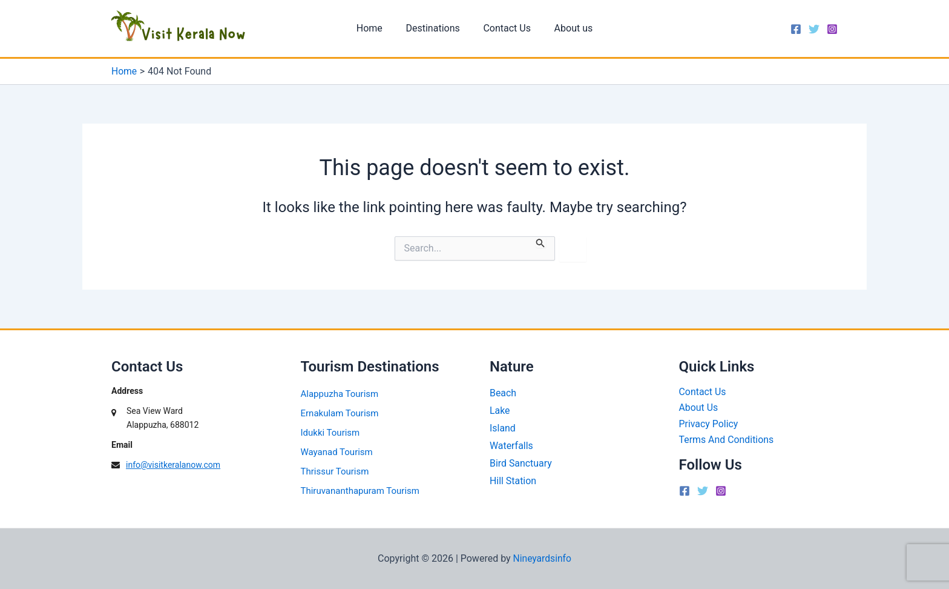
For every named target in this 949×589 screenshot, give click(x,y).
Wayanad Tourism (337, 452)
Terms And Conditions (727, 439)
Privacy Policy (709, 424)
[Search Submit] (540, 242)
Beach (503, 393)
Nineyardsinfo (542, 558)
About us (567, 28)
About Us (698, 408)
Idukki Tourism (330, 432)
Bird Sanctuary (521, 463)
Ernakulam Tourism (340, 413)
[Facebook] (795, 29)
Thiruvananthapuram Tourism (360, 490)
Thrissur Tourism (335, 471)
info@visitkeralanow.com (173, 465)
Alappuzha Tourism (340, 393)
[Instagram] (832, 29)
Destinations (435, 28)
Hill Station (513, 481)
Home (376, 28)
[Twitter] (814, 29)
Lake (500, 410)
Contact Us (505, 28)
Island (503, 428)
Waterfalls (511, 445)
